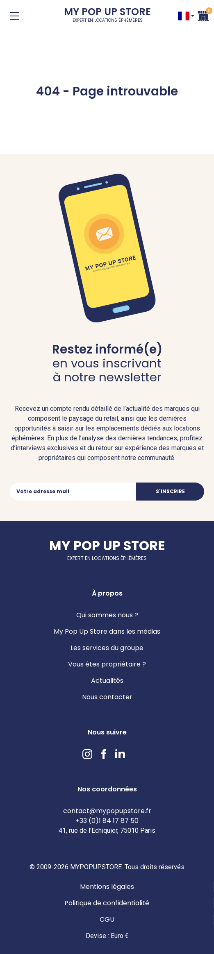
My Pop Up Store (107, 16)
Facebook (104, 754)
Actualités (107, 680)
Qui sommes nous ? (107, 615)
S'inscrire (170, 491)
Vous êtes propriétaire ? (107, 664)
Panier (203, 15)
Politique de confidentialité (106, 903)
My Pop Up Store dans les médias (107, 631)
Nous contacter (107, 697)
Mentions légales (107, 886)
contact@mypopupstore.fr (107, 811)
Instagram (87, 754)
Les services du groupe (107, 648)
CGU (107, 919)
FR (183, 16)
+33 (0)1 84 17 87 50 (107, 820)
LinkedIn (120, 754)
